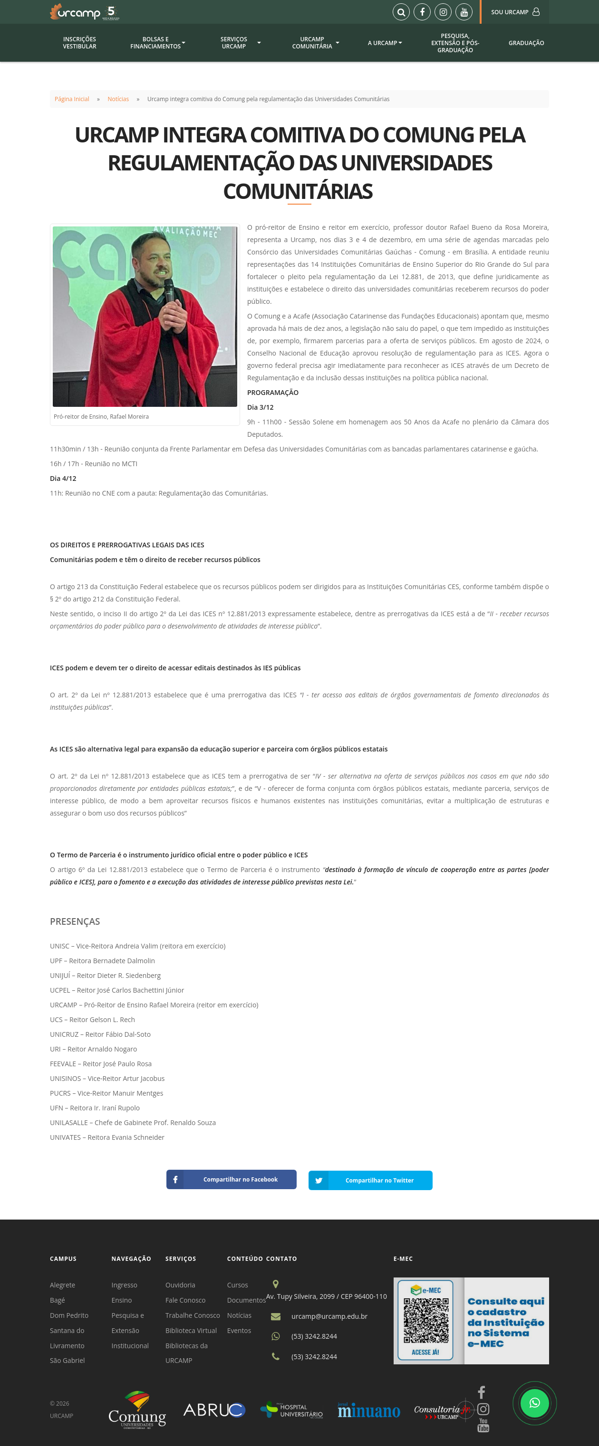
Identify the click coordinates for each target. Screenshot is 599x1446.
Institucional (131, 1344)
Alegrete (63, 1282)
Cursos (239, 1282)
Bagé (57, 1298)
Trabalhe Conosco (194, 1313)
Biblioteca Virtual (192, 1329)
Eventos (241, 1329)
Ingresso (125, 1282)
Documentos (248, 1298)
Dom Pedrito (69, 1313)
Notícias (118, 99)
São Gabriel (68, 1360)
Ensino (122, 1298)
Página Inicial (72, 99)
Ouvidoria (181, 1282)
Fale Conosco (186, 1298)
